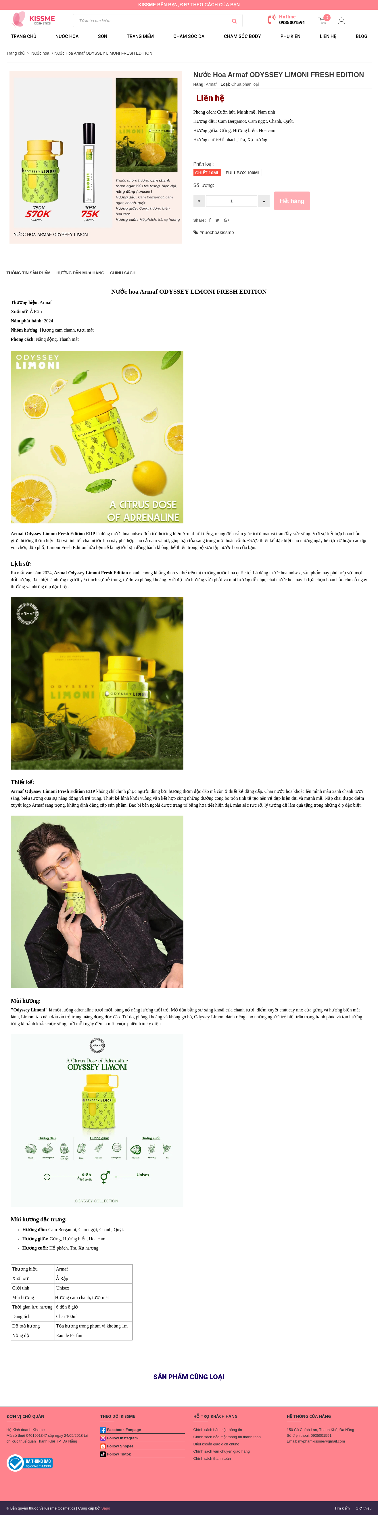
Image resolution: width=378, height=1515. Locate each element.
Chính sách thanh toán (212, 1458)
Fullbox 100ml (243, 173)
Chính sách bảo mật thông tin (217, 1430)
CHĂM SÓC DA (188, 36)
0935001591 (292, 22)
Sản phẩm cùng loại (189, 1377)
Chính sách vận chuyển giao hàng (221, 1451)
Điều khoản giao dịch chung (216, 1444)
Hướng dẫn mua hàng (80, 273)
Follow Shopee (120, 1446)
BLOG (361, 36)
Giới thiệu (363, 1508)
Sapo (105, 1508)
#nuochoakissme (216, 232)
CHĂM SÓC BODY (242, 36)
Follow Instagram (122, 1438)
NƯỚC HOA (66, 36)
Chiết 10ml (207, 173)
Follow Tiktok (119, 1454)
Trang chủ (23, 36)
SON (102, 36)
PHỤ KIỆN (290, 36)
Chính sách (122, 273)
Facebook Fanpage (124, 1430)
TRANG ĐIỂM (140, 36)
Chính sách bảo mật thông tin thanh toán (227, 1437)
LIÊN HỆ (328, 36)
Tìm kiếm (342, 1508)
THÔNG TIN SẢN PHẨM (29, 273)
